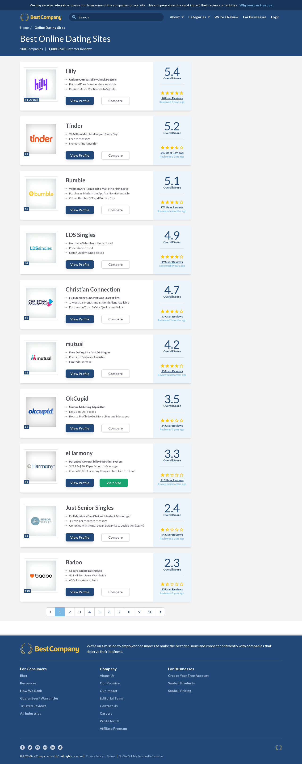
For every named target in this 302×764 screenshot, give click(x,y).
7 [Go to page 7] (119, 611)
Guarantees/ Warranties (39, 698)
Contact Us (109, 706)
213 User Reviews (172, 480)
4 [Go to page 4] (89, 611)
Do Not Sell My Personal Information (141, 756)
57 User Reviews (172, 316)
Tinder (74, 125)
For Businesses (254, 17)
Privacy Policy (94, 756)
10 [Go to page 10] (150, 611)
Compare (115, 101)
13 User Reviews (172, 589)
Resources (28, 683)
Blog (23, 676)
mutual (75, 343)
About (177, 17)
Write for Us (109, 721)
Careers (106, 713)
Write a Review (226, 17)
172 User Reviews (172, 207)
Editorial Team (111, 698)
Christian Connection (93, 289)
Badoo (74, 562)
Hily (71, 71)
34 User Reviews (172, 425)
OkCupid (77, 398)
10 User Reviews (172, 98)
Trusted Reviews (33, 706)
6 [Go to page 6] (109, 611)
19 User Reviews (172, 262)
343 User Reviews (172, 153)
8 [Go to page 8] (129, 611)
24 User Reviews (172, 535)
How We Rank (31, 691)
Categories (200, 17)
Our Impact (108, 691)
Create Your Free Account (188, 676)
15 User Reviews (172, 371)
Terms (111, 756)
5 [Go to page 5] (99, 611)
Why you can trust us (255, 5)
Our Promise (110, 683)
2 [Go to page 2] (70, 611)
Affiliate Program (113, 728)
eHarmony (79, 453)
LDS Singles (81, 234)
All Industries (30, 713)
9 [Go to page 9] (139, 611)
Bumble (75, 180)
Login (275, 17)
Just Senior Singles (90, 507)
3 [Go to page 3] (80, 611)
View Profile (79, 101)
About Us (107, 676)
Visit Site (113, 483)
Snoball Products (181, 683)
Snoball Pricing (179, 691)
